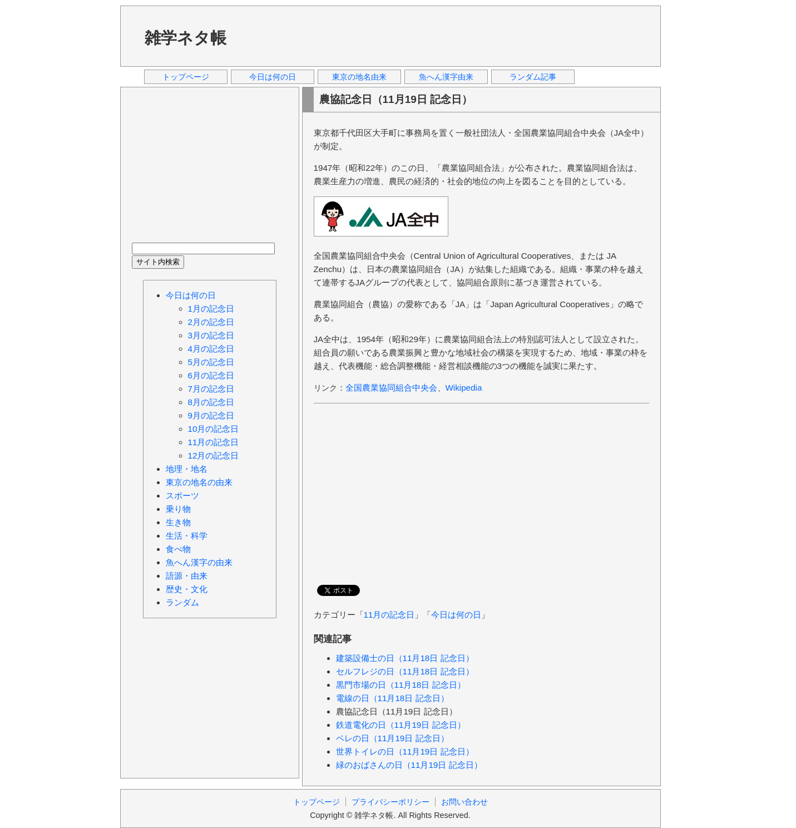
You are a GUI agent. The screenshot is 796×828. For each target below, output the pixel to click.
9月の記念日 (211, 415)
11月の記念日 (389, 614)
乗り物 (178, 509)
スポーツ (182, 495)
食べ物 (178, 549)
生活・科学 (186, 535)
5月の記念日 (211, 362)
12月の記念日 (213, 455)
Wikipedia (464, 387)
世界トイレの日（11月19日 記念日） (405, 751)
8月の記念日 (211, 402)
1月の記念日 (211, 308)
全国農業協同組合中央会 (391, 387)
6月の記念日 (211, 375)
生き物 (178, 522)
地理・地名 (186, 469)
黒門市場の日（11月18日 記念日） (401, 684)
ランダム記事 (533, 76)
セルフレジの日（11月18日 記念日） (405, 671)
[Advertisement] (447, 36)
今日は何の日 (272, 76)
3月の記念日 (211, 335)
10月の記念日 (213, 428)
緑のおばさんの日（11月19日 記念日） (409, 765)
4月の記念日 (211, 348)
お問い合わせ (464, 801)
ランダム (182, 602)
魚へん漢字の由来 (199, 562)
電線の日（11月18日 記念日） (392, 698)
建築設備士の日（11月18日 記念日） (405, 658)
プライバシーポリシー (390, 801)
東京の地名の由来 (199, 482)
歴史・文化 (186, 589)
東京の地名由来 (359, 76)
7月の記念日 (211, 388)
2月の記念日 (211, 322)
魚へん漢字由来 (446, 76)
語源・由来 (186, 575)
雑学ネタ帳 (185, 38)
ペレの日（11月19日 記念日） (392, 738)
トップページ (185, 76)
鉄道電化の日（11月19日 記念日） (401, 725)
